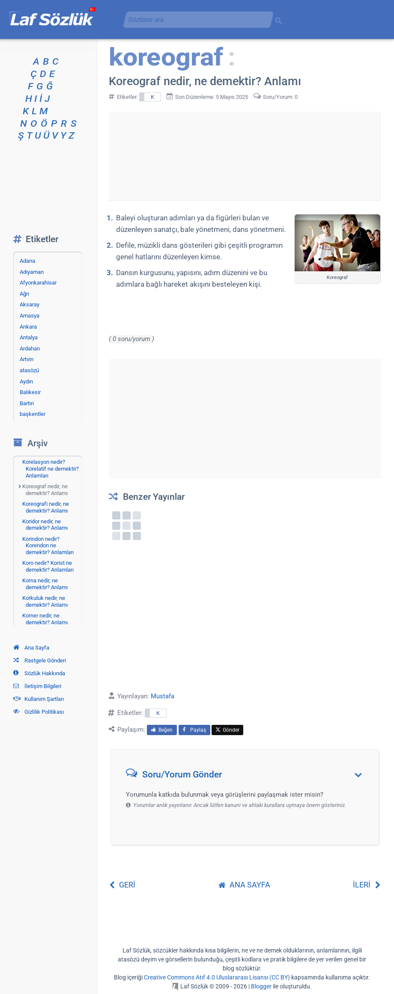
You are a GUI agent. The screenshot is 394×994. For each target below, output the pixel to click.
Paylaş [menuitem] (194, 730)
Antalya (29, 337)
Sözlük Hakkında (39, 673)
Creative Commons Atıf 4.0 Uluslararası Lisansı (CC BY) (217, 977)
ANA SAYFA (244, 884)
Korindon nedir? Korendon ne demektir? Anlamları (48, 545)
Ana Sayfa (31, 647)
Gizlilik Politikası (38, 712)
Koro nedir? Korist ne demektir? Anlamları (48, 566)
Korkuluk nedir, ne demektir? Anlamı (45, 601)
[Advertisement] (244, 154)
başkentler (32, 414)
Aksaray (29, 304)
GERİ (122, 884)
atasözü (29, 370)
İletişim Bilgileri (37, 686)
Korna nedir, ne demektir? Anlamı (45, 583)
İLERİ (367, 884)
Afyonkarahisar (38, 282)
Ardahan (30, 348)
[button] (248, 776)
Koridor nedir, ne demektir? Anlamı (45, 524)
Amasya (29, 315)
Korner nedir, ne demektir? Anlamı (45, 619)
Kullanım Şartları (38, 699)
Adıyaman (32, 272)
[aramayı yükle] (194, 19)
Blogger (261, 986)
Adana (27, 261)
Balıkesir (30, 392)
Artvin (26, 359)
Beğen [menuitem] (162, 730)
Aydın (26, 381)
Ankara (28, 326)
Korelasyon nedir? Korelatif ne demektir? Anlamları (50, 468)
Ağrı (24, 294)
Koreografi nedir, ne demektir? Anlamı (45, 507)
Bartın (27, 403)
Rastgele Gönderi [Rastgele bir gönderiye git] (39, 660)
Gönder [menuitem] (227, 730)
